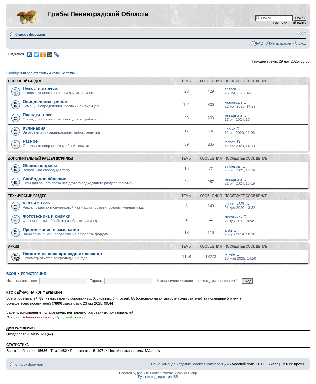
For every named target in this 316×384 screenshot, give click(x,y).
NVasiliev (152, 351)
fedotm (230, 142)
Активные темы (62, 73)
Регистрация (280, 43)
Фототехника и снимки (46, 216)
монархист (233, 102)
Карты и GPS (36, 203)
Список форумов (30, 34)
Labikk (230, 129)
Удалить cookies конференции (204, 364)
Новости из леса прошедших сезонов (62, 253)
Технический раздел (27, 196)
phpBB (142, 373)
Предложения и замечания (51, 229)
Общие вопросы (40, 165)
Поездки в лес (38, 114)
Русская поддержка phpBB (158, 377)
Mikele (230, 254)
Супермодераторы (71, 317)
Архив (13, 246)
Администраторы (37, 317)
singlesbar (233, 166)
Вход (302, 43)
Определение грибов (45, 101)
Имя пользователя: (22, 281)
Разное (30, 141)
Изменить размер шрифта (301, 33)
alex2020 (38, 334)
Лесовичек (233, 217)
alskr (228, 230)
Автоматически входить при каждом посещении (199, 281)
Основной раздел (24, 81)
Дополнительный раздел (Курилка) (40, 158)
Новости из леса (40, 88)
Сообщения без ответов (26, 73)
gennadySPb (235, 204)
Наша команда (163, 364)
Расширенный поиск (289, 23)
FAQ (259, 43)
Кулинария (34, 128)
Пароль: (96, 281)
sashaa (230, 89)
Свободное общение (44, 178)
